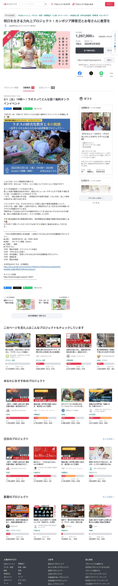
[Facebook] (80, 73)
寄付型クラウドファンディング (96, 580)
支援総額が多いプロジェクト (58, 577)
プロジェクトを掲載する (94, 564)
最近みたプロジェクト (56, 564)
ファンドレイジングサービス (95, 574)
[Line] (101, 73)
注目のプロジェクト (55, 574)
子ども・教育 (8, 567)
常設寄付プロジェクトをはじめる (97, 567)
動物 (5, 570)
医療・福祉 (22, 567)
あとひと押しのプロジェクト (58, 567)
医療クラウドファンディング (95, 577)
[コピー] (109, 60)
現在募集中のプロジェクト (57, 581)
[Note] (111, 73)
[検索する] (45, 4)
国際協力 (21, 564)
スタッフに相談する (92, 570)
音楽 (19, 583)
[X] (91, 73)
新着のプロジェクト (55, 570)
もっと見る (107, 439)
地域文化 (7, 574)
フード (20, 577)
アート (6, 583)
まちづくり (8, 577)
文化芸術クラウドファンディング (97, 584)
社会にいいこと (9, 564)
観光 (19, 574)
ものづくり (8, 580)
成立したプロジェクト (56, 584)
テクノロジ (22, 580)
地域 (19, 570)
